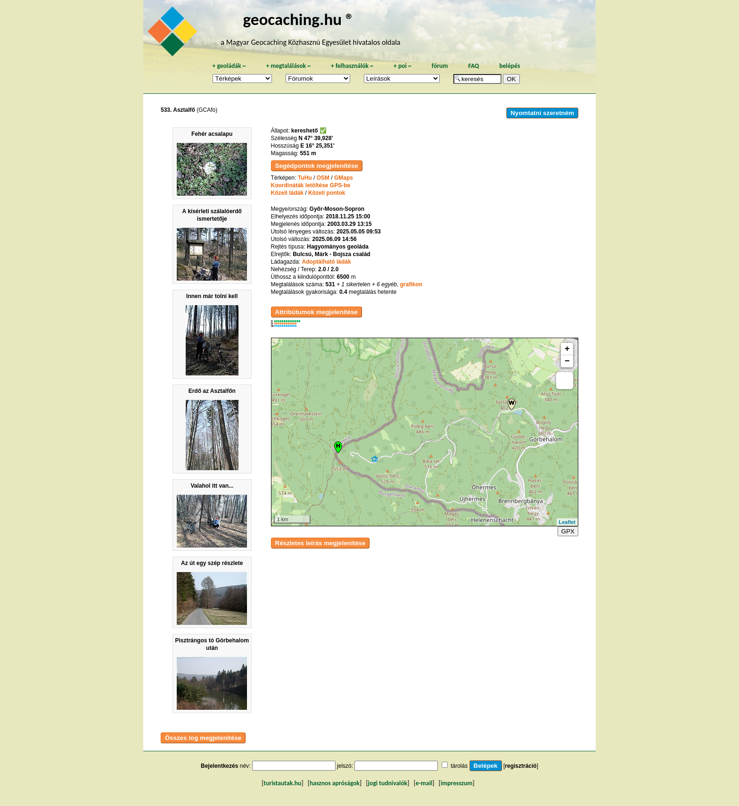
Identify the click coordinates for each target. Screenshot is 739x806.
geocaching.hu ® (298, 19)
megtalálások (288, 66)
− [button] (567, 361)
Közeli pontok (326, 193)
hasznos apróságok (335, 783)
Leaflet (567, 522)
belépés (509, 66)
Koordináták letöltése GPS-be (311, 185)
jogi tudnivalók (388, 783)
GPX (568, 531)
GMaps (343, 177)
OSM (323, 177)
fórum (440, 66)
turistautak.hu (282, 783)
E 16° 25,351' (317, 145)
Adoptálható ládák (326, 261)
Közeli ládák (287, 193)
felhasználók (352, 66)
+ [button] (567, 349)
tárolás (459, 766)
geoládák (229, 66)
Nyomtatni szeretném (542, 112)
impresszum (457, 783)
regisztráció (520, 766)
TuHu (305, 177)
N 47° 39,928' (315, 138)
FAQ (473, 66)
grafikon (411, 284)
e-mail (424, 783)
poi (402, 66)
